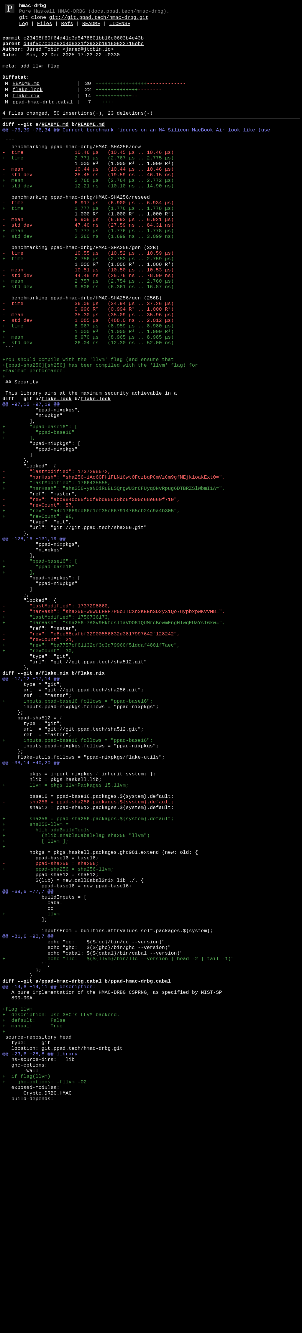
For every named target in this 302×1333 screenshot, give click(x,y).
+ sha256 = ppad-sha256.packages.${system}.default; (88, 985)
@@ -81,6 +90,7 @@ (27, 1128)
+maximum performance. (33, 443)
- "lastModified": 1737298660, (56, 728)
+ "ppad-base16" (38, 518)
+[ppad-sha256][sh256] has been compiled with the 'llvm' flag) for (100, 436)
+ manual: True (32, 1236)
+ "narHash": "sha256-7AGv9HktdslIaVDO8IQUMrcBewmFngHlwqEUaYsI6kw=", (113, 748)
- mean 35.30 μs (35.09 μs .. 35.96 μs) (88, 375)
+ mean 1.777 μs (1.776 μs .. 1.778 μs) (88, 274)
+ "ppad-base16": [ (40, 511)
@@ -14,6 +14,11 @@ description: (49, 1189)
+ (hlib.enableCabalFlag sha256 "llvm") (76, 1006)
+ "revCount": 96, (38, 619)
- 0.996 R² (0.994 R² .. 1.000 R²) (88, 368)
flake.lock (28, 105)
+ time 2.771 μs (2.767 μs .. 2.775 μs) (88, 185)
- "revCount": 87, (38, 606)
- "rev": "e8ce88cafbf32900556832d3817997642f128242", (91, 762)
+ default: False (33, 1229)
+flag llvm (17, 1216)
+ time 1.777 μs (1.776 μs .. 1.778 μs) (88, 246)
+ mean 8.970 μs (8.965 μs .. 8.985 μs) (88, 402)
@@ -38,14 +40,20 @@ (31, 918)
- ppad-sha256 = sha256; (50, 1040)
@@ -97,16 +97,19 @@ (31, 484)
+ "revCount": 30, (38, 782)
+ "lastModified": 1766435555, (56, 579)
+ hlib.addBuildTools (46, 999)
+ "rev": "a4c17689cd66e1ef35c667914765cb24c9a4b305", (91, 612)
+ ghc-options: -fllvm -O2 (44, 1304)
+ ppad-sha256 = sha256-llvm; (58, 1046)
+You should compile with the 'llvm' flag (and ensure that (88, 429)
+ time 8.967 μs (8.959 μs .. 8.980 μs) (88, 389)
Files (44, 27)
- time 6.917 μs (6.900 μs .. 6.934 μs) (88, 240)
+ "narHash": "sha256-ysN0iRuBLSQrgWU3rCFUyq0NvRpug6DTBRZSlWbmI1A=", (113, 585)
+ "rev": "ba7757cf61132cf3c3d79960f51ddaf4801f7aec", (91, 775)
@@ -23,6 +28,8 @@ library (40, 1270)
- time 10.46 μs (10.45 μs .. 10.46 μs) (88, 179)
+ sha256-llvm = (35, 992)
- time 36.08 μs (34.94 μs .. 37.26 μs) (88, 362)
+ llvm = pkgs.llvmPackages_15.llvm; (65, 945)
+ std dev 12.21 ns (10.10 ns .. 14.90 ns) (88, 219)
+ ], (18, 524)
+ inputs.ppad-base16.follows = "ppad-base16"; (77, 843)
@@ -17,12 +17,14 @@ (31, 816)
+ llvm (31, 1101)
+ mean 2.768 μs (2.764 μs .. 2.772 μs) (88, 213)
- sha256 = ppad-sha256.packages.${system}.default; (88, 965)
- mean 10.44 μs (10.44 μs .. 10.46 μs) (88, 199)
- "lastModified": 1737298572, (56, 565)
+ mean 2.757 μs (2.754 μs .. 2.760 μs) (88, 335)
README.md (26, 98)
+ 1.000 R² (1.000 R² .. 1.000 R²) (88, 396)
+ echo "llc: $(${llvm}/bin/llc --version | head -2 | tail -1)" (118, 1155)
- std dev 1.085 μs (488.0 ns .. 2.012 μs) (88, 382)
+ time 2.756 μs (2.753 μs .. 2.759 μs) (88, 307)
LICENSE (119, 27)
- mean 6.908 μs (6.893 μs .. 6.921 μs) (88, 260)
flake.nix (26, 113)
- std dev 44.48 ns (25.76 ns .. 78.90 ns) (88, 328)
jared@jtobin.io (88, 57)
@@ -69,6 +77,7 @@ (27, 1073)
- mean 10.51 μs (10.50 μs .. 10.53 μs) (88, 321)
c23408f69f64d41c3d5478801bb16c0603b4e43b (83, 43)
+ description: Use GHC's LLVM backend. (61, 1223)
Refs (67, 27)
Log (23, 27)
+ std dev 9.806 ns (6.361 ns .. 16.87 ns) (88, 341)
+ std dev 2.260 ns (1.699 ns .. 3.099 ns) (88, 280)
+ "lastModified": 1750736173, (56, 741)
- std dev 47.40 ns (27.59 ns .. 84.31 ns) (88, 267)
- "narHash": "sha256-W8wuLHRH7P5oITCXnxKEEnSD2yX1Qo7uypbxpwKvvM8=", (113, 734)
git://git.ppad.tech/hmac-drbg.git (98, 20)
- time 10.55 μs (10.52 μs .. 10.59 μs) (88, 301)
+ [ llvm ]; (35, 1012)
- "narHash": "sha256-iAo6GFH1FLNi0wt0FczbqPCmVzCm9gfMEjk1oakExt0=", (113, 572)
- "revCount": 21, (38, 768)
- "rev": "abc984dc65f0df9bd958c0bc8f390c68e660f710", (91, 599)
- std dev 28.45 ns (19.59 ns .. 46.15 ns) (88, 206)
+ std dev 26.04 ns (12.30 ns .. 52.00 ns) (88, 409)
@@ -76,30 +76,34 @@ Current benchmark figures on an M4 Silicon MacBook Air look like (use (136, 152)
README (91, 27)
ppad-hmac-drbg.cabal (43, 120)
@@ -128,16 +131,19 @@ (33, 646)
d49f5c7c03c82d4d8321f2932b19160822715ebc (83, 50)
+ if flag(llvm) (26, 1297)
